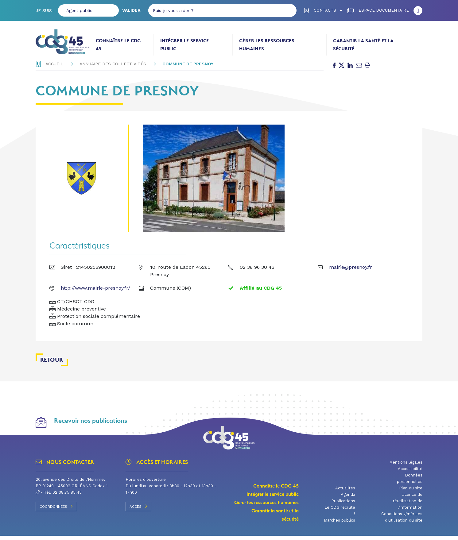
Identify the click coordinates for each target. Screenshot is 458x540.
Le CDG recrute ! (339, 514)
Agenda (348, 498)
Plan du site (410, 492)
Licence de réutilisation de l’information (407, 505)
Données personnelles (409, 482)
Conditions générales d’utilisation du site (401, 521)
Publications (343, 505)
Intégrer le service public (184, 44)
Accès (138, 510)
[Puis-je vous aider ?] (214, 10)
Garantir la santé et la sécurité (363, 44)
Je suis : (45, 10)
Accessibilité (410, 473)
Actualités (345, 492)
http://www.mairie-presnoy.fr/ (95, 292)
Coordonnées (56, 510)
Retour (51, 364)
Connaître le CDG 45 (118, 44)
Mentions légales (405, 466)
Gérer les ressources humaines (266, 44)
